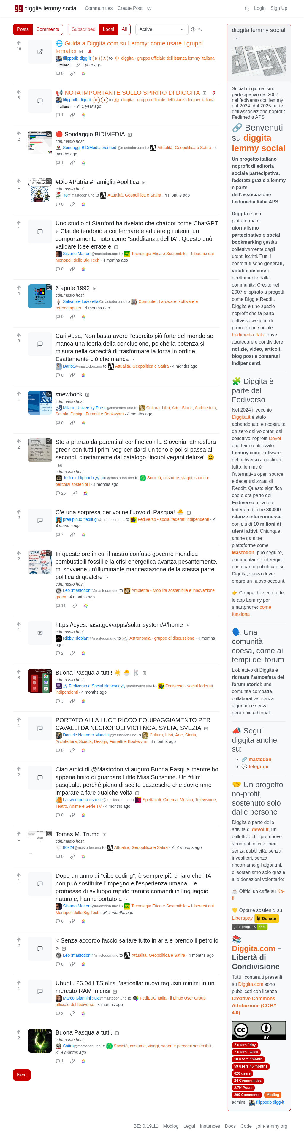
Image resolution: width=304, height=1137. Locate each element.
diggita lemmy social (46, 8)
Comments (47, 29)
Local (108, 29)
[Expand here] (40, 142)
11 (61, 605)
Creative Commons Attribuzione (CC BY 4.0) (254, 1005)
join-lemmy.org (271, 1126)
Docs (230, 1126)
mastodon (259, 759)
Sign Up (278, 8)
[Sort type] (162, 29)
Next (22, 1074)
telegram (258, 766)
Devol (275, 438)
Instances (210, 1126)
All (124, 29)
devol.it (260, 829)
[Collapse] (236, 38)
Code (246, 1126)
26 (61, 493)
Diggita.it (241, 417)
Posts (23, 29)
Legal (189, 1126)
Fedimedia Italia (248, 334)
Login (260, 8)
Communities (99, 8)
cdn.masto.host (70, 141)
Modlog (273, 1095)
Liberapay (242, 918)
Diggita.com (253, 948)
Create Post (129, 8)
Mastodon (243, 552)
